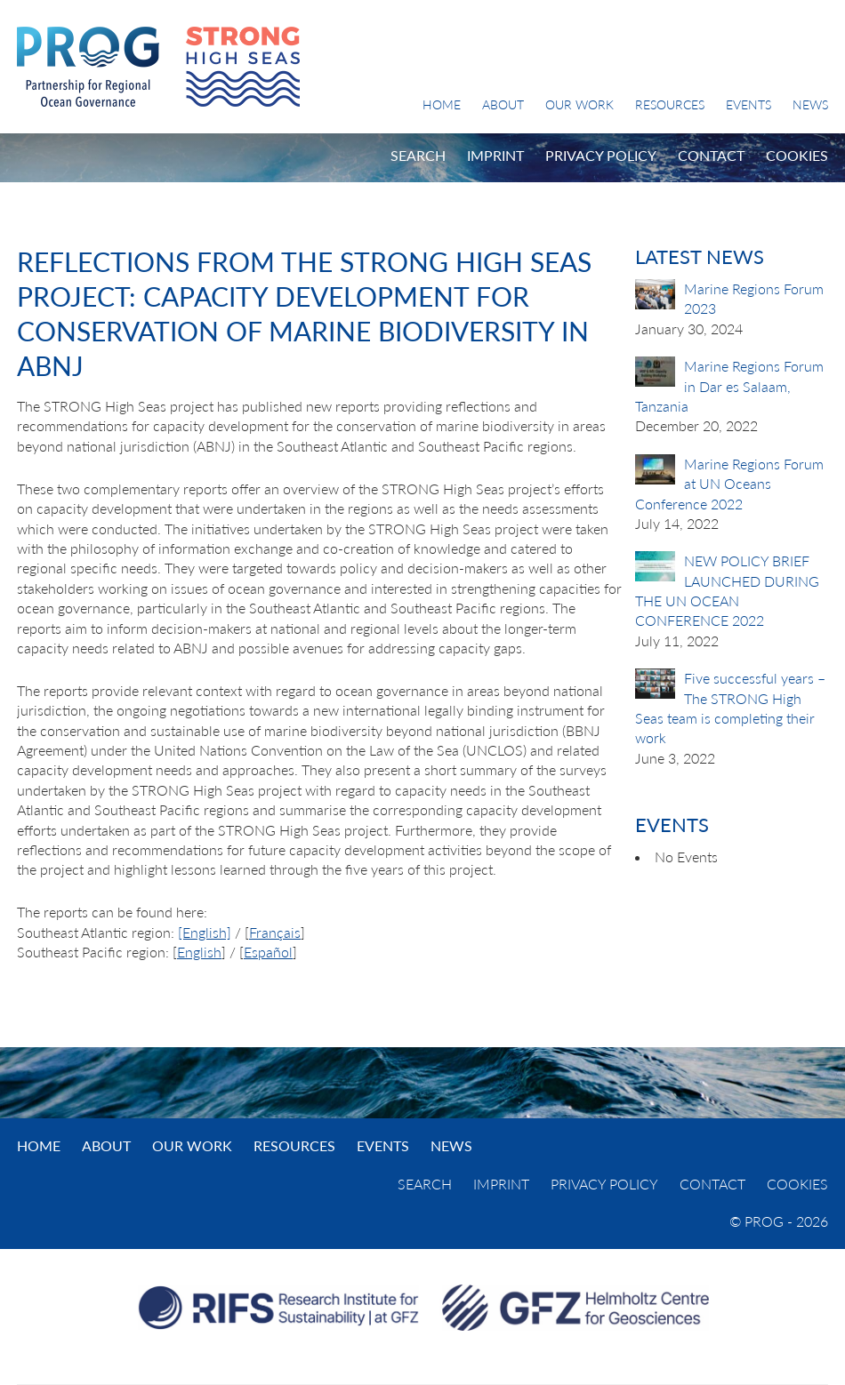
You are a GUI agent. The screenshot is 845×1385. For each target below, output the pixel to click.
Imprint (495, 155)
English (199, 951)
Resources (669, 104)
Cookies (797, 155)
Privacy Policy (600, 155)
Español (268, 951)
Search (418, 155)
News (810, 104)
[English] (204, 932)
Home (441, 104)
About (503, 104)
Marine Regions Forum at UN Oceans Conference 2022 (729, 483)
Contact (711, 155)
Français (275, 932)
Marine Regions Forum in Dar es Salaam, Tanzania (729, 385)
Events (748, 104)
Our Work (579, 104)
